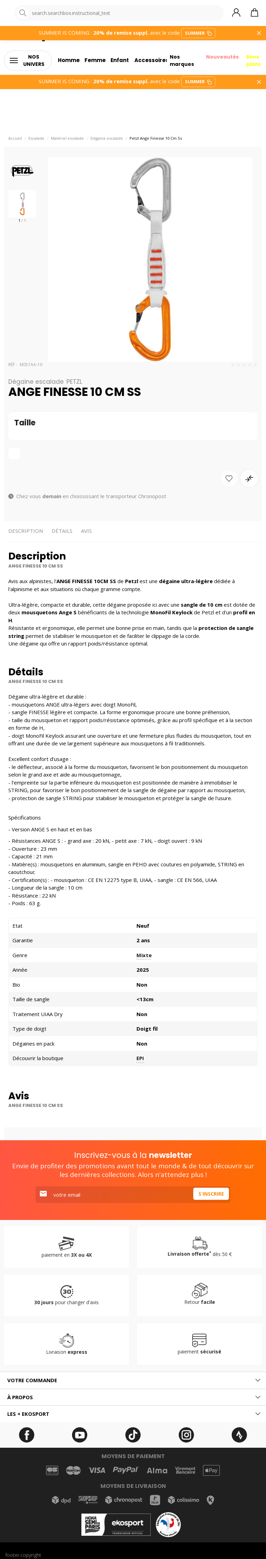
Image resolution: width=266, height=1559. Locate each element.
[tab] (133, 1383)
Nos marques (180, 62)
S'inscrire (210, 1197)
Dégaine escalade (106, 141)
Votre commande (32, 1382)
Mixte (144, 957)
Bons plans (254, 62)
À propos (20, 1399)
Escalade (36, 141)
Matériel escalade (67, 141)
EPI (140, 1061)
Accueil (15, 141)
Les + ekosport (28, 1416)
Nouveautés (221, 58)
